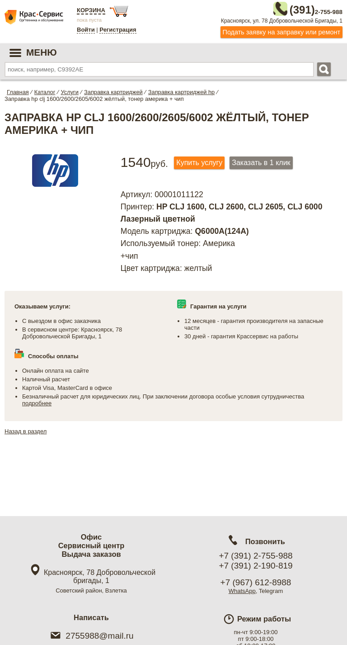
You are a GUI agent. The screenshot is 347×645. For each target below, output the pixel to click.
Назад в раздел (26, 429)
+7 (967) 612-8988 (255, 582)
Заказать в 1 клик (261, 161)
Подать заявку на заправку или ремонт (281, 30)
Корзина (91, 10)
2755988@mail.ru (91, 635)
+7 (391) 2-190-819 (255, 565)
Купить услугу (199, 161)
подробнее (37, 401)
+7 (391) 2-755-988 (255, 555)
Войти (86, 29)
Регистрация (117, 29)
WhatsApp (242, 591)
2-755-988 (296, 8)
